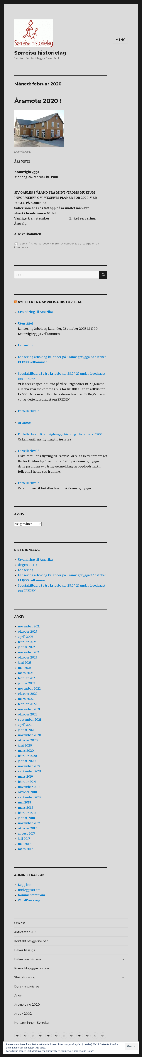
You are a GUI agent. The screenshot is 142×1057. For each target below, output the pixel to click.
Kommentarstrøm (31, 895)
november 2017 (29, 823)
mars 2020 (26, 750)
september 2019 (29, 771)
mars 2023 (25, 673)
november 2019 (29, 766)
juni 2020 (25, 745)
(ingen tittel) (27, 565)
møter (56, 243)
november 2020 (29, 735)
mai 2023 (24, 668)
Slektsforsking (24, 977)
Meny (120, 39)
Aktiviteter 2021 (25, 932)
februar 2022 (27, 704)
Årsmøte (24, 422)
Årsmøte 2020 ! (38, 100)
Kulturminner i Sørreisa (31, 1022)
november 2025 (29, 626)
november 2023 (29, 652)
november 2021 (29, 709)
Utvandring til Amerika (35, 312)
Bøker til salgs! (24, 950)
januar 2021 (26, 730)
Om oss (19, 923)
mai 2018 (24, 802)
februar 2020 (27, 756)
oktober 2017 (27, 828)
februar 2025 (27, 642)
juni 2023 (24, 662)
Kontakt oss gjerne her (31, 941)
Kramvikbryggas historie (32, 968)
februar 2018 (27, 813)
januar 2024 (27, 647)
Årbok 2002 (23, 1013)
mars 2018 (25, 807)
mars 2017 (25, 849)
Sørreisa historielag (40, 53)
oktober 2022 (27, 693)
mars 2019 (25, 776)
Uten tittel (25, 323)
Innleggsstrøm (29, 890)
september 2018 (29, 797)
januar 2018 (26, 818)
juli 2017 (24, 838)
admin (24, 243)
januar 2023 (26, 683)
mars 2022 (25, 699)
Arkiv (18, 995)
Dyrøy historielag (26, 986)
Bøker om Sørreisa (27, 959)
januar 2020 (27, 761)
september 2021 (29, 719)
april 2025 (25, 637)
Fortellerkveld (28, 411)
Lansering (25, 345)
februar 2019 (27, 782)
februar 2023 (27, 678)
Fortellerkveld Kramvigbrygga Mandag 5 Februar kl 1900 (60, 434)
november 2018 (29, 787)
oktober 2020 (28, 740)
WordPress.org (29, 900)
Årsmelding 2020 (27, 1004)
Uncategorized (70, 243)
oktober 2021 (27, 714)
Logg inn (24, 885)
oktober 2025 (27, 631)
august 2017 (26, 833)
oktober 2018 (27, 792)
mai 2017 (24, 844)
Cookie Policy (86, 1051)
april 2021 (25, 725)
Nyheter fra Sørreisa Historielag (50, 302)
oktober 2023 (27, 657)
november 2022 (29, 688)
